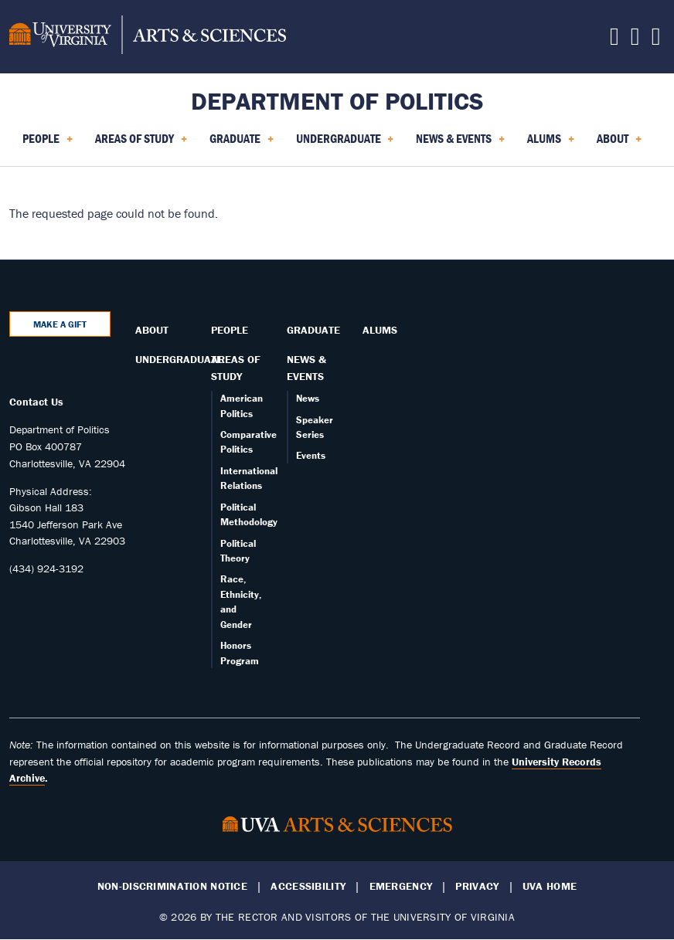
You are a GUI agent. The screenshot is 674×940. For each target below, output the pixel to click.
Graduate (313, 330)
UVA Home (550, 886)
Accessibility (308, 886)
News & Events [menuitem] (460, 144)
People (229, 330)
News (307, 398)
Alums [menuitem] (550, 144)
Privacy (477, 886)
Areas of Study (235, 367)
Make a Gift (60, 324)
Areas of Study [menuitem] (141, 144)
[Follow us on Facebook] (614, 40)
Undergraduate (179, 359)
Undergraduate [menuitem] (345, 144)
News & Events (306, 367)
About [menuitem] (619, 144)
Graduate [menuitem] (241, 144)
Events (310, 455)
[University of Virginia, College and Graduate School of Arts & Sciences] (147, 37)
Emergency (401, 886)
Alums (380, 330)
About (151, 330)
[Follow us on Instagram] (635, 40)
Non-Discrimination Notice (172, 886)
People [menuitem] (47, 144)
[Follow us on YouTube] (656, 40)
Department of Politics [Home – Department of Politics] (337, 101)
